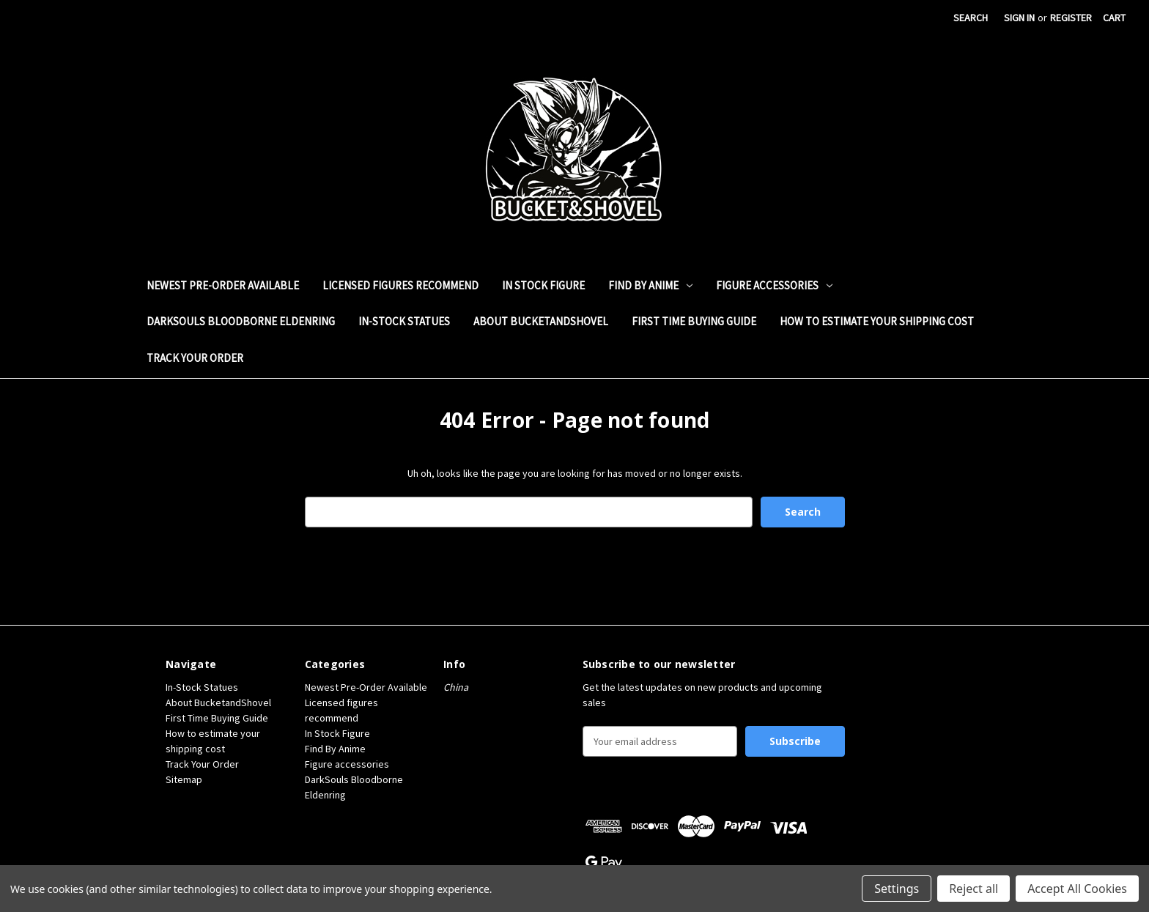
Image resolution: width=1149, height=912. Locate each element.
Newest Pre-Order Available (223, 285)
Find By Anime (650, 285)
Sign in (1019, 17)
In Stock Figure (543, 285)
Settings (896, 889)
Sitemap (184, 779)
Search (970, 17)
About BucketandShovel (540, 321)
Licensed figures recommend (400, 285)
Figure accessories (774, 285)
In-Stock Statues (404, 321)
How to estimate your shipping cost (877, 321)
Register (1071, 17)
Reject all (973, 889)
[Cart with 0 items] (1114, 18)
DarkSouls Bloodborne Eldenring (241, 321)
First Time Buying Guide (694, 321)
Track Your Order (195, 358)
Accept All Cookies (1077, 889)
